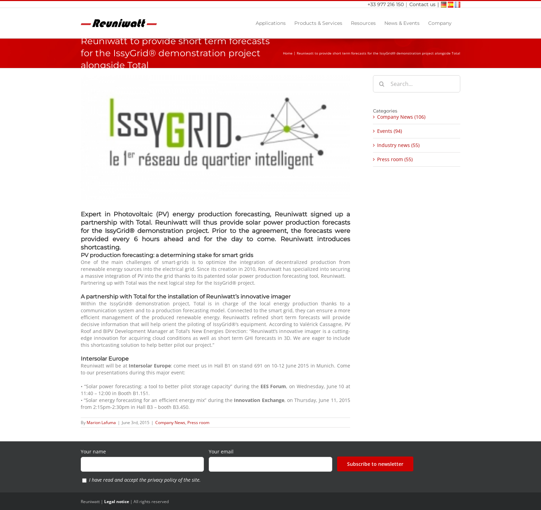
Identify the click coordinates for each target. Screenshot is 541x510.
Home (288, 53)
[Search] (381, 83)
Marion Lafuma (101, 422)
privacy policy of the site (173, 480)
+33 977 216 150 (386, 4)
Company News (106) (401, 117)
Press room (198, 422)
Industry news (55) (398, 145)
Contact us (422, 4)
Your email (221, 451)
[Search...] (416, 83)
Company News (170, 422)
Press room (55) (395, 159)
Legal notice (116, 501)
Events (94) (389, 131)
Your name (93, 451)
